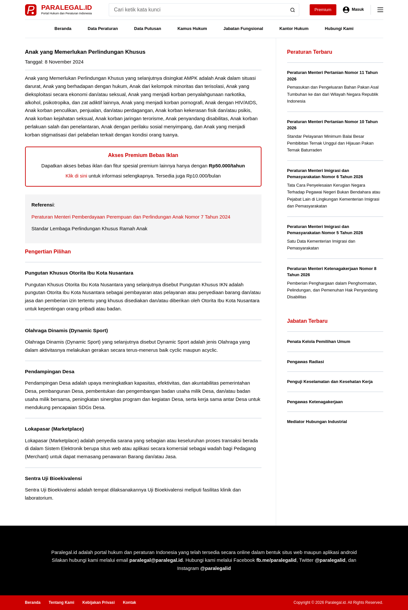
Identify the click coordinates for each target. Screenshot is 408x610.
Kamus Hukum (192, 28)
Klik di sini (76, 175)
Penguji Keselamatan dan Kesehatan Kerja (330, 381)
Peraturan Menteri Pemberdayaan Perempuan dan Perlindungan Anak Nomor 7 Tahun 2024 (131, 217)
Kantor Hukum (294, 28)
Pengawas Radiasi (305, 361)
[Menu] (380, 10)
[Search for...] (197, 9)
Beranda (62, 28)
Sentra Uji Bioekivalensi (53, 478)
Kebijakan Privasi (98, 602)
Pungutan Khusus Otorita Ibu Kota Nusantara (79, 273)
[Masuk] (353, 10)
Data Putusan (147, 28)
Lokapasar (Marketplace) (54, 429)
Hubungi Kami (339, 28)
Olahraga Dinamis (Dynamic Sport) (66, 330)
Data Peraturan (103, 28)
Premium (323, 9)
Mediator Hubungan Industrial (317, 421)
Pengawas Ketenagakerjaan (315, 401)
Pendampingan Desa (50, 371)
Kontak (129, 602)
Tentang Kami (61, 602)
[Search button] (292, 9)
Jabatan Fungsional (243, 28)
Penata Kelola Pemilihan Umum (318, 341)
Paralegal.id (66, 7)
